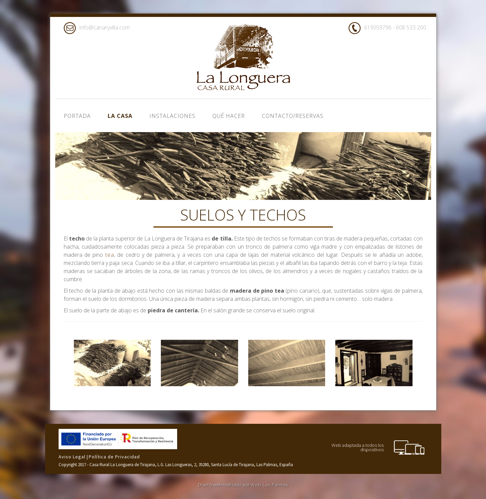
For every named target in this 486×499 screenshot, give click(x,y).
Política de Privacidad (114, 457)
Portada (77, 116)
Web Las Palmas (269, 485)
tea (109, 254)
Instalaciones (172, 116)
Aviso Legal (73, 457)
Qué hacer (228, 116)
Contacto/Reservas (292, 116)
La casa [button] (120, 116)
